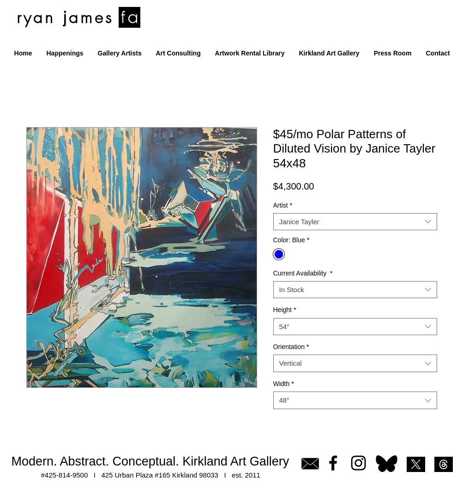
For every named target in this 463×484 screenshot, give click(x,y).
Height (284, 309)
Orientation (291, 346)
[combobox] (355, 222)
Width (283, 383)
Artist (282, 205)
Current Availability (303, 273)
